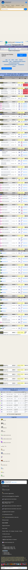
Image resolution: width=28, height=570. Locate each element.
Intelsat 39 (19, 42)
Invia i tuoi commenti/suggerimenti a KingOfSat (10, 496)
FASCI (23, 5)
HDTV (13, 59)
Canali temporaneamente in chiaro (10, 64)
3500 (25, 88)
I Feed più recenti (6, 553)
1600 (25, 369)
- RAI (9, 531)
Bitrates (14, 66)
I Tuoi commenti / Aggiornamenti (14, 414)
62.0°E (7, 45)
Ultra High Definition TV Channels (9, 539)
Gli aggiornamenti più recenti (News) (9, 499)
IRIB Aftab (4, 292)
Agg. (25, 78)
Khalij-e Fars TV (5, 272)
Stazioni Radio (5, 61)
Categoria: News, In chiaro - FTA (9, 547)
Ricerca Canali (5, 520)
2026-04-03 (25, 90)
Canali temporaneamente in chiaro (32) (10, 517)
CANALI (12, 5)
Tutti (6, 59)
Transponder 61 (21, 64)
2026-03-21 (25, 316)
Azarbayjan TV (4, 316)
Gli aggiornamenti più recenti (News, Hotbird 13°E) (11, 505)
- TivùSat (20, 531)
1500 (25, 314)
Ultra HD (20, 59)
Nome (3, 78)
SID (19, 78)
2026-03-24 (25, 116)
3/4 (27, 82)
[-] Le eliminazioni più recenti (14, 63)
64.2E (1, 41)
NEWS (3, 5)
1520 (25, 374)
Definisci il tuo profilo (6, 489)
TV (9, 59)
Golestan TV (4, 258)
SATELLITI (8, 5)
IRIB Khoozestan (5, 299)
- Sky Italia (16, 531)
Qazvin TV (4, 281)
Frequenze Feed (6, 552)
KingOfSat (23, 567)
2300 (25, 82)
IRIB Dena (4, 311)
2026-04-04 (25, 85)
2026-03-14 (25, 328)
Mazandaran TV (5, 261)
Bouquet (3, 531)
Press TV (3, 327)
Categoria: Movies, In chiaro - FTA (9, 548)
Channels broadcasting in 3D (8, 542)
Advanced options (22, 55)
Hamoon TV (4, 270)
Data (10, 61)
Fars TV (3, 305)
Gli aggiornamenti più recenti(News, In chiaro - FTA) (8, 503)
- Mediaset (12, 531)
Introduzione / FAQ (5, 486)
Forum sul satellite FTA (7, 554)
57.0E (27, 41)
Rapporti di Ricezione (6, 525)
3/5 (27, 119)
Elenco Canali (4, 528)
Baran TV (3, 278)
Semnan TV (4, 253)
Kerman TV (4, 267)
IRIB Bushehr (4, 308)
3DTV (17, 59)
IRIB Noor (4, 286)
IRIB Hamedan (4, 289)
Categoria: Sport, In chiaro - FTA (9, 546)
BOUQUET (18, 5)
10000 (25, 332)
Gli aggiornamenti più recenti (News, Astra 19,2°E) (11, 508)
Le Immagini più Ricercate (6, 536)
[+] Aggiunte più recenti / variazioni (19, 61)
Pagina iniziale (9, 482)
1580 (25, 119)
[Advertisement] (14, 26)
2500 (25, 325)
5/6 (27, 365)
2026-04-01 (25, 98)
